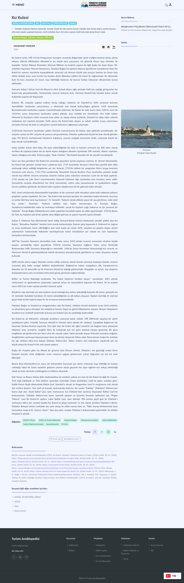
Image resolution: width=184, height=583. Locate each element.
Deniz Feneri (19, 510)
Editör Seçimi (100, 550)
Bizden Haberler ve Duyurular (130, 552)
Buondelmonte (52, 424)
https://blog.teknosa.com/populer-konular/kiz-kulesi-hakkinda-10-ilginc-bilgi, (45, 458)
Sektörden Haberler (130, 545)
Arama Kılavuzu (155, 545)
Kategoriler (99, 545)
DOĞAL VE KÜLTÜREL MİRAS (26, 497)
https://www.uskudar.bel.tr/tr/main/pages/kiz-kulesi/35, (54, 471)
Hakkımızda (72, 545)
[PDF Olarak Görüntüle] (103, 47)
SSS (151, 550)
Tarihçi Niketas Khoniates (33, 424)
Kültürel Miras (29, 420)
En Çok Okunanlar (102, 561)
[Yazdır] (108, 47)
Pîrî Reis (64, 424)
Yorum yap (55, 439)
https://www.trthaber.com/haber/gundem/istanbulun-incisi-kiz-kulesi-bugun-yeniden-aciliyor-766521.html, (59, 468)
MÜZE (16, 501)
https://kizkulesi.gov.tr (21, 461)
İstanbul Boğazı (70, 420)
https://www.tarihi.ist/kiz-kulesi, (56, 464)
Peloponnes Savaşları (89, 420)
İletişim (70, 550)
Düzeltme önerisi (71, 439)
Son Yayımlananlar (102, 556)
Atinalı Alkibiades (109, 420)
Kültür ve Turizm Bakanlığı (49, 420)
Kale (15, 506)
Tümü (124, 559)
